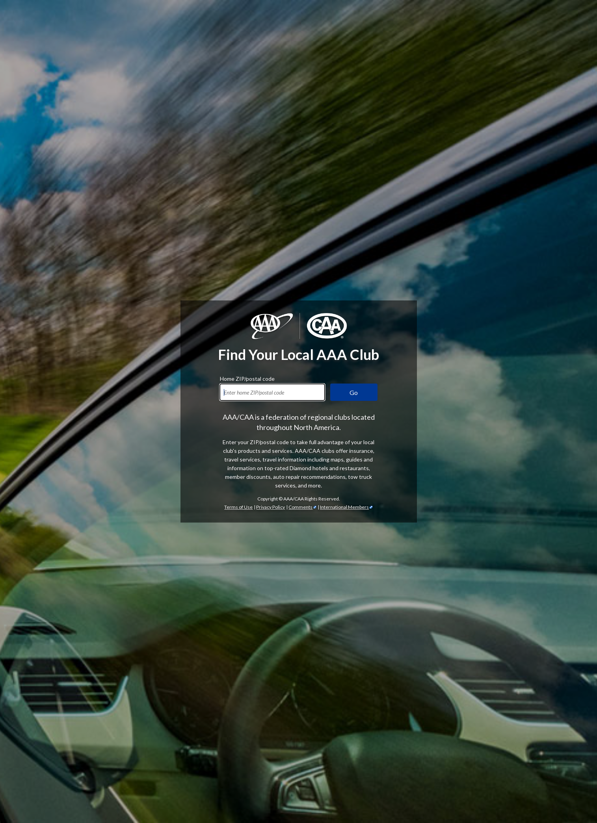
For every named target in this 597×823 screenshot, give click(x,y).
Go (354, 122)
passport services (191, 799)
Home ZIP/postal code (247, 108)
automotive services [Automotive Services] (497, 473)
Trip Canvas (199, 773)
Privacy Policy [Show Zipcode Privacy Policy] (270, 237)
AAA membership (413, 321)
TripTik (214, 756)
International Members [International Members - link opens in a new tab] (344, 237)
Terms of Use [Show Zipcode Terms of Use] (238, 237)
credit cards (493, 582)
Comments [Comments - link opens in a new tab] (300, 237)
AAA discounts (189, 490)
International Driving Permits (190, 791)
